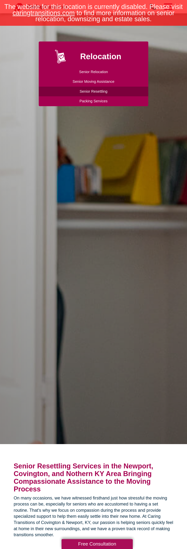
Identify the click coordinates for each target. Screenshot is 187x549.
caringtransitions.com (44, 13)
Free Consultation (97, 544)
